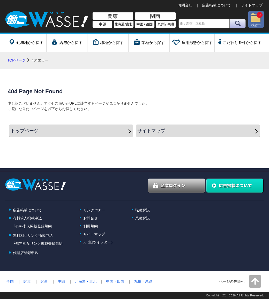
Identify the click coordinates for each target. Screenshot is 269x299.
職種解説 (142, 210)
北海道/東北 (124, 24)
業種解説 (142, 218)
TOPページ (16, 60)
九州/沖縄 (166, 24)
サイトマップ (252, 5)
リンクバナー (94, 210)
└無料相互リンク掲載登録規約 (38, 243)
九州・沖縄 (143, 281)
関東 (112, 16)
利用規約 (90, 226)
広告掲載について (216, 5)
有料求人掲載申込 (27, 218)
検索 (238, 23)
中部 (102, 24)
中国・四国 (115, 281)
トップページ (25, 130)
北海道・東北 (85, 281)
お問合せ (185, 5)
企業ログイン (176, 186)
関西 (155, 16)
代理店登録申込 (25, 253)
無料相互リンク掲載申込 (33, 235)
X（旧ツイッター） (99, 242)
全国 (10, 281)
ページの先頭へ (231, 281)
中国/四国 (144, 24)
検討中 (256, 19)
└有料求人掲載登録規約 (32, 226)
